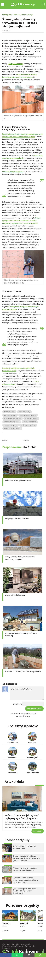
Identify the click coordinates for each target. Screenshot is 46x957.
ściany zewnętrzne (10, 425)
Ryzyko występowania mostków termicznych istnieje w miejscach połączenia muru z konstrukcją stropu (21, 220)
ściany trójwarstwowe (11, 422)
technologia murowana (12, 428)
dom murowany (24, 412)
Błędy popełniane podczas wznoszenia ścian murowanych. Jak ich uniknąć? (26, 858)
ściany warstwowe (29, 422)
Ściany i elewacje (27, 15)
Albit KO (40, 927)
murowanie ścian (10, 415)
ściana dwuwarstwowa (28, 415)
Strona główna (7, 15)
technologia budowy (28, 425)
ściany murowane (31, 418)
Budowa (17, 15)
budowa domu (9, 412)
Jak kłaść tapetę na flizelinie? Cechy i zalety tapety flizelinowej (25, 890)
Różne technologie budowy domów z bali (24, 847)
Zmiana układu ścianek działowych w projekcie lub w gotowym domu (25, 880)
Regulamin (30, 946)
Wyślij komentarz (34, 708)
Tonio (4, 927)
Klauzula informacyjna (12, 946)
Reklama (6, 948)
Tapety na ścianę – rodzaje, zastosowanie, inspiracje (25, 869)
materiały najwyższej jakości (12, 171)
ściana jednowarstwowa (12, 418)
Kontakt (6, 944)
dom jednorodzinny (16, 64)
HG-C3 (22, 927)
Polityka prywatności (21, 944)
